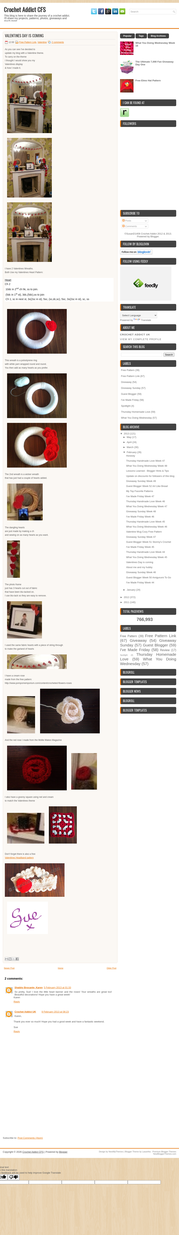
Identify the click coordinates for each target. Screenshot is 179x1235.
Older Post (111, 968)
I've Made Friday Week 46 (140, 516)
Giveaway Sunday (131, 388)
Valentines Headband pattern (19, 857)
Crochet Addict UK (25, 1011)
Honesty (130, 455)
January (131, 589)
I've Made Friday (130, 400)
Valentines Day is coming (24, 35)
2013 (127, 433)
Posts (126, 220)
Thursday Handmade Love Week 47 (145, 460)
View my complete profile (140, 339)
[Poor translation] (14, 1177)
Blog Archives (158, 36)
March (130, 447)
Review (165, 650)
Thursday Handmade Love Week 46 (145, 501)
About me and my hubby (139, 567)
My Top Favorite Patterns (139, 491)
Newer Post (9, 968)
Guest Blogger (128, 394)
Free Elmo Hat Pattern (148, 80)
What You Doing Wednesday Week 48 (146, 465)
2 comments (58, 42)
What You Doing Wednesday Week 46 (146, 526)
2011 (127, 602)
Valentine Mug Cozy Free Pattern (144, 531)
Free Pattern (127, 370)
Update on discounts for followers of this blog (150, 476)
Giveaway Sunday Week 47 (141, 537)
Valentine (42, 42)
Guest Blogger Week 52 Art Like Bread (147, 486)
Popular (127, 36)
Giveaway (126, 382)
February (132, 452)
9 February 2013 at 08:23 (55, 1011)
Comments (129, 226)
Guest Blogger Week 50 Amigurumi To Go (148, 577)
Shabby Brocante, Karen (29, 987)
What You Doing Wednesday (136, 417)
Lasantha (146, 1151)
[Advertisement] (31, 1111)
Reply (17, 1001)
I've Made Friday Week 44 (140, 582)
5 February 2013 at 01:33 (57, 987)
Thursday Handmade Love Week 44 (145, 552)
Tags (141, 36)
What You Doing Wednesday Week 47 (146, 506)
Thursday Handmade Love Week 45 (145, 521)
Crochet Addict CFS (25, 9)
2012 (127, 597)
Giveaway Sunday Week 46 (141, 572)
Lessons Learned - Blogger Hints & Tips (147, 470)
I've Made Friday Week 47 (140, 496)
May (129, 437)
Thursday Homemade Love (135, 411)
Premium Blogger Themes (164, 1151)
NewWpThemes (116, 1151)
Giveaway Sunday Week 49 (141, 481)
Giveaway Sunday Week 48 (141, 511)
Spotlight (126, 405)
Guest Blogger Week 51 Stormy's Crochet (148, 542)
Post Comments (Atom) (30, 1138)
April (129, 442)
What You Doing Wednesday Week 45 (146, 557)
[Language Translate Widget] (138, 315)
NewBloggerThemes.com (164, 1154)
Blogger (154, 236)
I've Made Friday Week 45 (140, 547)
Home (60, 968)
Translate (142, 320)
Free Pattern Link (27, 42)
